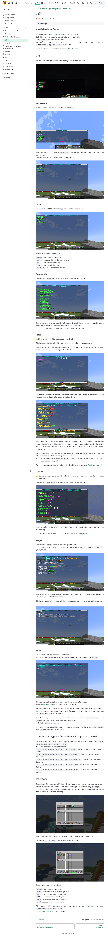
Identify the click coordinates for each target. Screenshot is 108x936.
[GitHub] (83, 3)
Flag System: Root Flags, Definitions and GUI (12, 47)
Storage (6, 54)
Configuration (8, 18)
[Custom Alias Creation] (55, 926)
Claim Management (10, 31)
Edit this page (41, 920)
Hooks (44, 3)
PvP (5, 57)
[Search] (97, 3)
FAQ (64, 3)
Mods (57, 3)
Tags (5, 60)
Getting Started (9, 15)
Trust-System (44, 705)
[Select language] (79, 3)
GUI (5, 40)
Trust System (8, 67)
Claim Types (8, 34)
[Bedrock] (89, 926)
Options (6, 51)
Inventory (64, 34)
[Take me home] (11, 3)
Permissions (8, 21)
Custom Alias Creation (11, 37)
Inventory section (45, 911)
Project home (7, 10)
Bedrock (6, 43)
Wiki (37, 3)
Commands (7, 24)
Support (72, 3)
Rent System (8, 70)
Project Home (28, 3)
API (51, 3)
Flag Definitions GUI (95, 465)
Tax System (7, 63)
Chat (55, 34)
